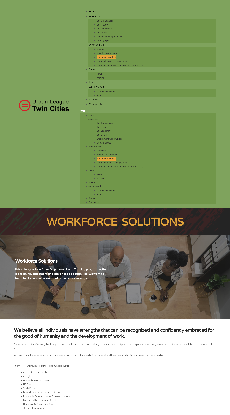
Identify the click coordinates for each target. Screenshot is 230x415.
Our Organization (105, 20)
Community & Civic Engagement (112, 61)
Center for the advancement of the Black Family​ (120, 65)
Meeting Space (104, 40)
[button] (148, 111)
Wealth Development (107, 53)
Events (93, 82)
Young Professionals (106, 91)
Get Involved (96, 86)
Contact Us (95, 104)
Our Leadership (104, 28)
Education (101, 49)
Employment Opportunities (109, 36)
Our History (102, 24)
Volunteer (101, 95)
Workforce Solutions (106, 57)
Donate (93, 99)
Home (92, 11)
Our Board (102, 32)
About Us (94, 16)
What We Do (96, 44)
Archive (100, 78)
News (92, 69)
